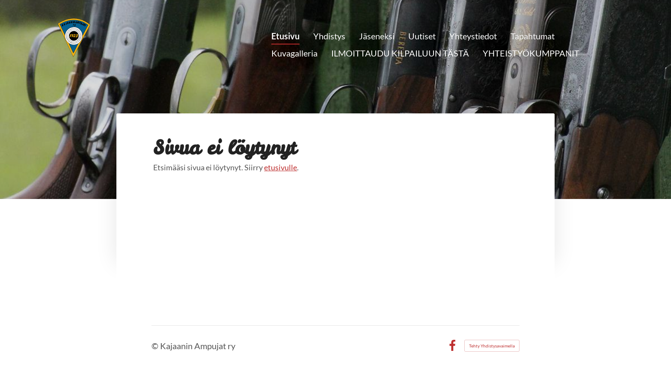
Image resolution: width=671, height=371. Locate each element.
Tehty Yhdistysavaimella (492, 345)
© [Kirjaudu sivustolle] (155, 346)
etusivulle (280, 167)
